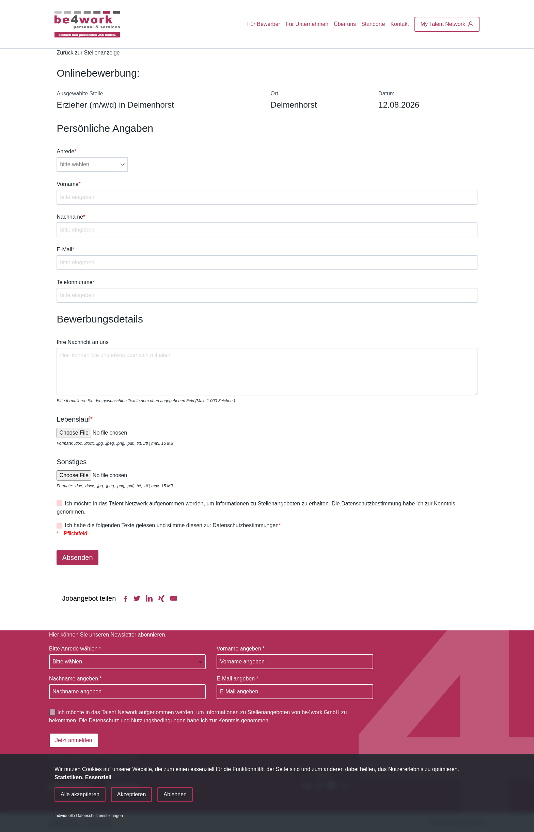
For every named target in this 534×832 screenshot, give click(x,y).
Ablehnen (175, 794)
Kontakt (399, 24)
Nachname (71, 217)
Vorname (68, 184)
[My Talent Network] (447, 24)
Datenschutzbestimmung (371, 503)
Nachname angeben (75, 678)
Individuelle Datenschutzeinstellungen (88, 815)
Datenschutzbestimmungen (246, 525)
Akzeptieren (131, 794)
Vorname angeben (241, 648)
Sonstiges (72, 462)
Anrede (66, 151)
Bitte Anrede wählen (75, 648)
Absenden (77, 557)
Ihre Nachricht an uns (82, 342)
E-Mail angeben (237, 678)
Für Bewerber (263, 24)
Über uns (345, 24)
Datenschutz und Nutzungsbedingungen (137, 720)
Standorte (373, 24)
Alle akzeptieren (80, 794)
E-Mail (65, 249)
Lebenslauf (75, 419)
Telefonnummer (75, 282)
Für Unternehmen (307, 24)
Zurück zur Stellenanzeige (88, 53)
